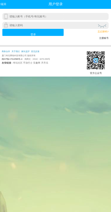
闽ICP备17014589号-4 (12, 59)
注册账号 (104, 38)
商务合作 (6, 51)
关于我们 (16, 51)
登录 (33, 34)
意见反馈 (35, 51)
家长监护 (25, 51)
